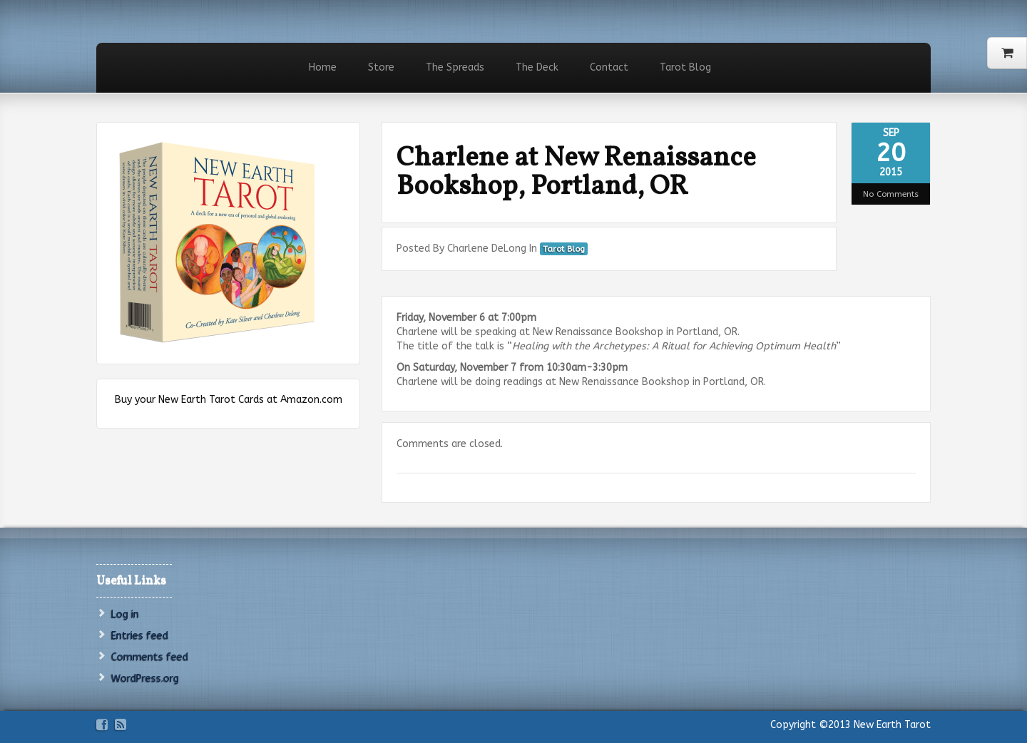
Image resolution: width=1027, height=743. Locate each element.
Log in (125, 614)
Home (323, 67)
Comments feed (149, 657)
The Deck (537, 67)
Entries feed (139, 636)
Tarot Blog (685, 67)
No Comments (891, 194)
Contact (609, 67)
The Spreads (455, 67)
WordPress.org (145, 678)
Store (381, 67)
